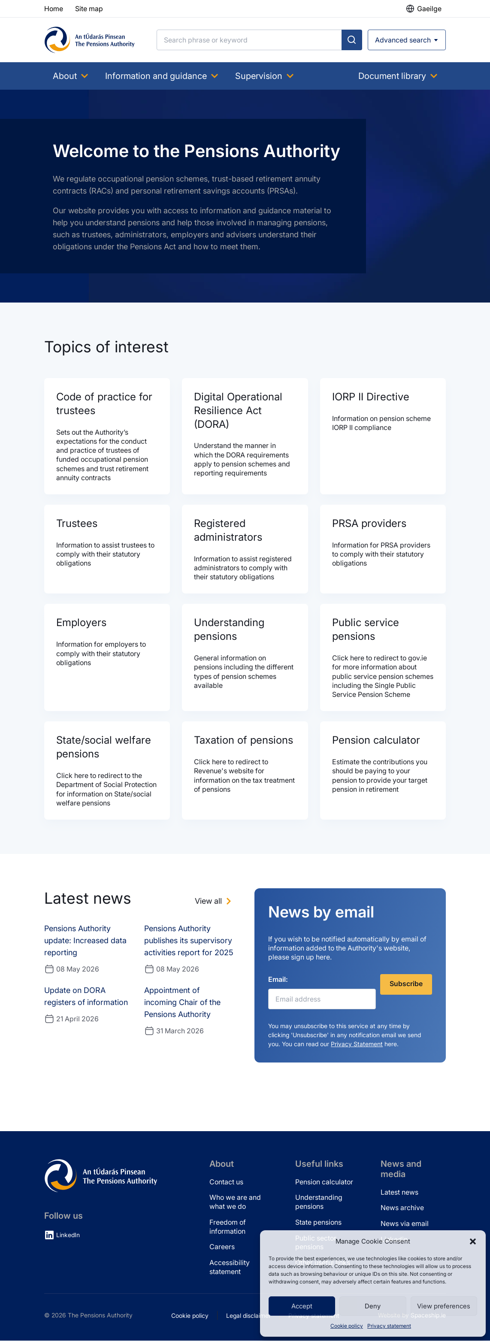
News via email (405, 1224)
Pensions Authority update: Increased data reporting (85, 940)
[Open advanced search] (407, 40)
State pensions (318, 1222)
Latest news (399, 1192)
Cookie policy (346, 1326)
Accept (301, 1306)
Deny (373, 1306)
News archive (402, 1208)
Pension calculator (324, 1182)
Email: (278, 979)
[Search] (249, 40)
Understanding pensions (318, 1202)
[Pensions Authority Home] (89, 40)
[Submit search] (352, 40)
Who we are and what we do (235, 1202)
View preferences (443, 1306)
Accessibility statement (229, 1267)
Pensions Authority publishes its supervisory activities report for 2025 (188, 940)
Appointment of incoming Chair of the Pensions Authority (182, 1002)
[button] (473, 1241)
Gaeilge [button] (429, 8)
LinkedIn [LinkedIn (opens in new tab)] (68, 1235)
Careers (222, 1247)
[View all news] (214, 901)
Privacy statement (389, 1326)
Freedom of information (227, 1227)
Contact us (226, 1182)
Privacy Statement (357, 1044)
